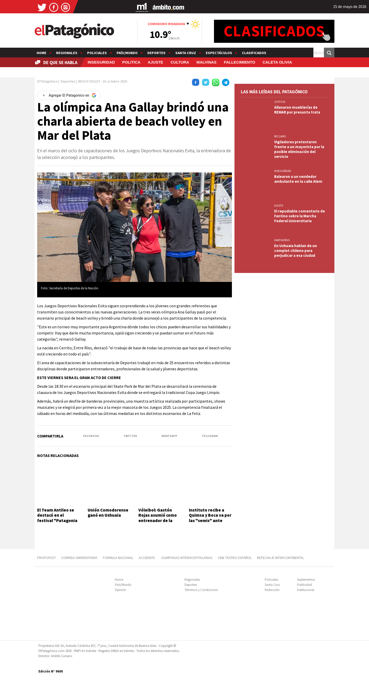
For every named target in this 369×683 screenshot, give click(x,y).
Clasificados (254, 52)
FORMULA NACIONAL (118, 557)
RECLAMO (280, 136)
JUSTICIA (279, 102)
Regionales (66, 52)
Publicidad (304, 585)
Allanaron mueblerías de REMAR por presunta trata (297, 110)
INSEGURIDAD (101, 62)
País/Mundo (127, 52)
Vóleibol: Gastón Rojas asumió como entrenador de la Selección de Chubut (158, 517)
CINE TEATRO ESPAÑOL (235, 557)
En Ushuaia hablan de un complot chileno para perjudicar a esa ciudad (295, 250)
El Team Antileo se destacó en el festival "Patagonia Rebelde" (57, 517)
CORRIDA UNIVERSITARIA (79, 557)
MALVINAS (207, 62)
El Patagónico (47, 81)
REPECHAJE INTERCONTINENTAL (280, 557)
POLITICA (131, 62)
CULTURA (180, 62)
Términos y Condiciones (201, 590)
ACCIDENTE (147, 557)
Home (41, 52)
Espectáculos (219, 52)
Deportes (156, 52)
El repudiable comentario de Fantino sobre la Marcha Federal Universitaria (299, 216)
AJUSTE (155, 62)
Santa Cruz (185, 52)
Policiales (97, 52)
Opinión (120, 590)
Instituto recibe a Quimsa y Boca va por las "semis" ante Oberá (210, 517)
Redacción (272, 590)
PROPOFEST (46, 557)
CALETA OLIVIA (277, 62)
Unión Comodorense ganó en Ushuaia (108, 512)
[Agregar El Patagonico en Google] (69, 95)
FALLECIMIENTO (239, 62)
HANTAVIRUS (282, 240)
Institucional (305, 590)
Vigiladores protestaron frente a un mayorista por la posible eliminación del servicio (299, 149)
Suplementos (306, 579)
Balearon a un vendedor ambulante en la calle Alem (298, 179)
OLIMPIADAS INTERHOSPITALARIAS (186, 557)
